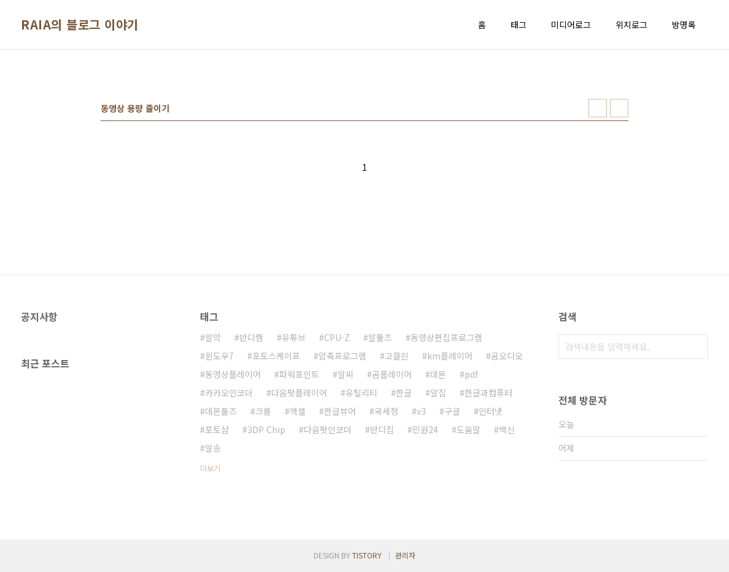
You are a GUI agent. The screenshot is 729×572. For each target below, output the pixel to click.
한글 (404, 392)
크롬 (263, 411)
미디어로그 (571, 24)
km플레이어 (449, 356)
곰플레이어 (392, 374)
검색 (696, 346)
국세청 (386, 411)
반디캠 (251, 337)
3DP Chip (266, 429)
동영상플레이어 (233, 374)
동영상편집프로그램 (446, 337)
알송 (213, 448)
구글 (452, 411)
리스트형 (619, 108)
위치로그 (631, 24)
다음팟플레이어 (299, 392)
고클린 (397, 356)
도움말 (468, 429)
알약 (213, 337)
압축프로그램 (342, 356)
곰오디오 (507, 356)
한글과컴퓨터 (488, 392)
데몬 (438, 374)
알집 (438, 392)
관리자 (405, 555)
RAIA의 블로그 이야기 (80, 24)
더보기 (210, 468)
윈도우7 (219, 356)
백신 (507, 429)
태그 (518, 24)
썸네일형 (597, 108)
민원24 (425, 429)
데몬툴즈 (221, 411)
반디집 (382, 429)
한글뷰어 (340, 411)
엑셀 (298, 411)
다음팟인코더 (328, 429)
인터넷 (491, 411)
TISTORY (367, 555)
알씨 (345, 374)
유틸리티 (361, 392)
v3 (421, 411)
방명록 (684, 24)
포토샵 (217, 429)
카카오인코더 (229, 392)
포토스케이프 (276, 356)
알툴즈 (380, 337)
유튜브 (294, 337)
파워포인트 (299, 374)
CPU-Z (337, 337)
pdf (471, 374)
